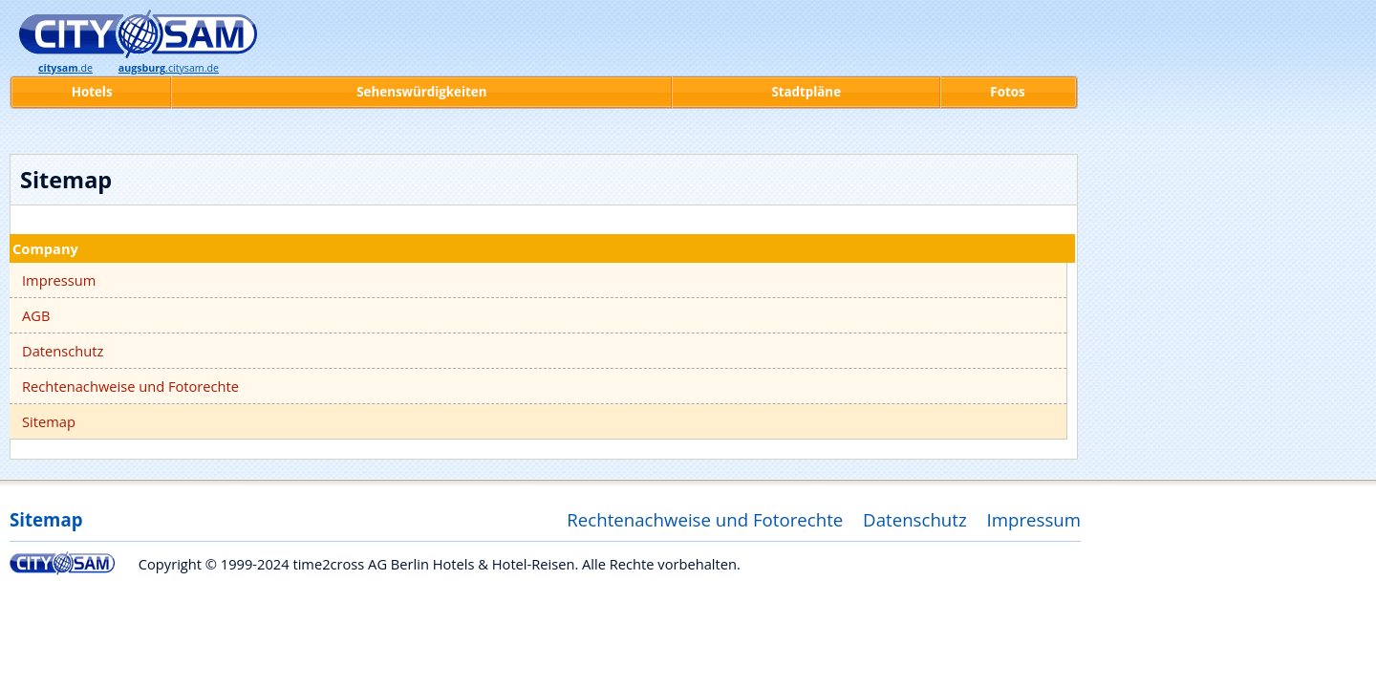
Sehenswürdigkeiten (421, 91)
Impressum (59, 280)
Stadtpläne (806, 91)
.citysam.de (168, 68)
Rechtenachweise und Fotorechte (130, 386)
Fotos (1007, 91)
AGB (36, 315)
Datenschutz (62, 350)
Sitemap (48, 421)
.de (65, 68)
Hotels (92, 91)
